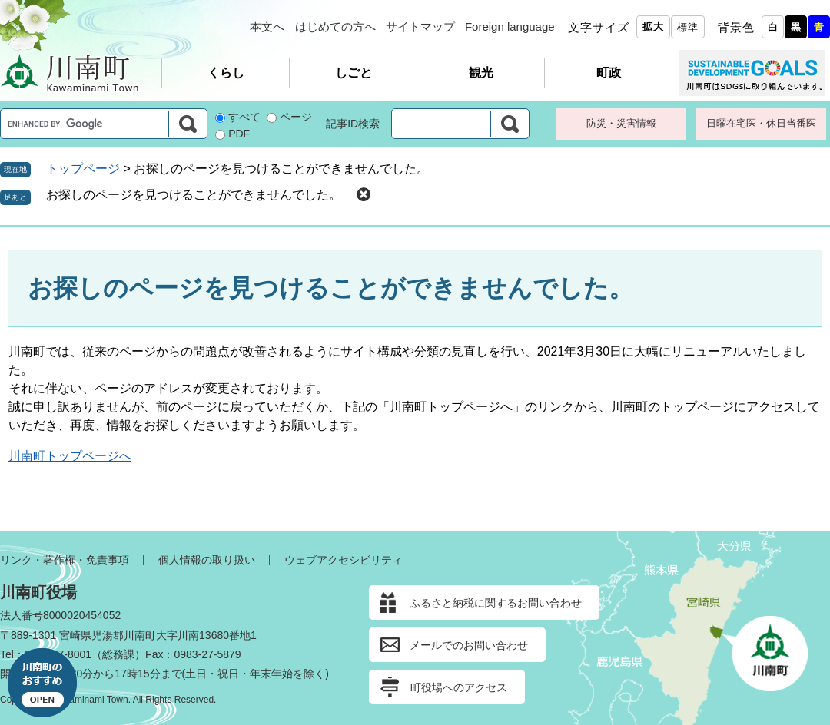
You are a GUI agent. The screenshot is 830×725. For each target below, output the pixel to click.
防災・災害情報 (621, 123)
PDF (239, 133)
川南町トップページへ (69, 455)
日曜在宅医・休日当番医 (761, 123)
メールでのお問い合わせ (469, 645)
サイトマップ (420, 26)
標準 (688, 27)
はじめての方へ (335, 26)
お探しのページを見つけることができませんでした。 (193, 194)
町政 (608, 72)
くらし (226, 72)
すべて (244, 117)
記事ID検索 (353, 124)
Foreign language (510, 26)
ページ (296, 117)
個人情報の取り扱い (206, 560)
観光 (481, 72)
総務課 (118, 654)
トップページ (83, 168)
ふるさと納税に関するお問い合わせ (496, 603)
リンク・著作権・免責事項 (64, 560)
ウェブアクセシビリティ (343, 560)
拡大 (653, 26)
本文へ (267, 26)
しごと (353, 72)
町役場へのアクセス (458, 687)
